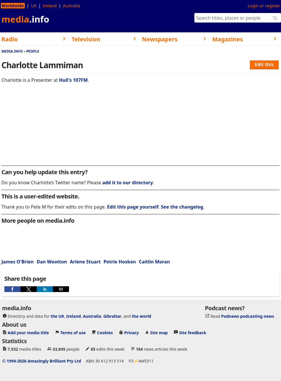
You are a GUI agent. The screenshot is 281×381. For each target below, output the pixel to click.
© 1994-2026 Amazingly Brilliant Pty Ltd (41, 361)
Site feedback (192, 332)
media (25, 19)
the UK (57, 316)
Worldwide (13, 5)
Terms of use (73, 332)
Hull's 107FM (73, 80)
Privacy (131, 332)
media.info (12, 51)
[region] (140, 128)
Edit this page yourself (133, 207)
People (32, 51)
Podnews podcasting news (247, 316)
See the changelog (182, 207)
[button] (12, 289)
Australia (71, 5)
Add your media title (28, 332)
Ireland (50, 5)
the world (141, 316)
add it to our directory (127, 182)
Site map (159, 332)
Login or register (264, 5)
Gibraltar (112, 316)
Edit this (264, 64)
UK (33, 5)
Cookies (105, 332)
